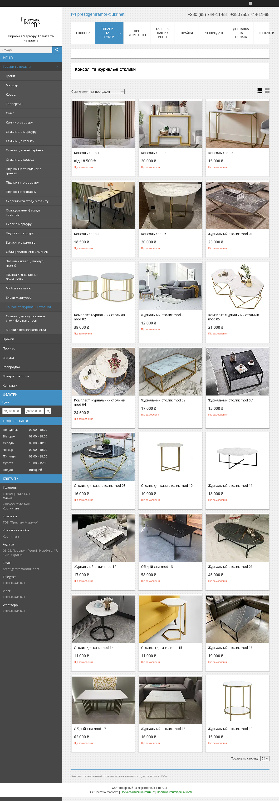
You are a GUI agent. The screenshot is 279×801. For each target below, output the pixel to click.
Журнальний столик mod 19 (230, 729)
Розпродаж (11, 367)
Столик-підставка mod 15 (161, 648)
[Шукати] (57, 49)
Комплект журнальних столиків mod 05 (233, 317)
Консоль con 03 (220, 153)
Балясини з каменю (20, 242)
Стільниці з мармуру (21, 131)
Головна (83, 33)
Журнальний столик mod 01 (230, 234)
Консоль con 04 (86, 234)
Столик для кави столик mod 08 (100, 485)
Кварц (10, 94)
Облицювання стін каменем (27, 252)
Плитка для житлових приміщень (22, 276)
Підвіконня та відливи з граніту (24, 171)
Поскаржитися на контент (137, 792)
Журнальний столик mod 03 (163, 315)
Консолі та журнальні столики (28, 307)
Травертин (14, 104)
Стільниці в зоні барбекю (25, 150)
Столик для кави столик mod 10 (167, 485)
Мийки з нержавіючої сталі (26, 330)
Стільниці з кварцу (20, 159)
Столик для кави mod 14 (93, 648)
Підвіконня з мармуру (22, 182)
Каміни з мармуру (19, 122)
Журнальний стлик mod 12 (95, 567)
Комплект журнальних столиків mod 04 (99, 402)
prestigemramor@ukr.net (21, 569)
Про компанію (137, 33)
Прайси (8, 339)
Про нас (9, 348)
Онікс (10, 113)
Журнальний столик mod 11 (230, 485)
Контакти (10, 385)
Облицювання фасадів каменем (23, 212)
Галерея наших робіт (163, 33)
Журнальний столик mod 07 (230, 400)
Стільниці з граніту (20, 141)
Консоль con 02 (153, 153)
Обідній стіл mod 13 (157, 567)
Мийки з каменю (18, 288)
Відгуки (8, 357)
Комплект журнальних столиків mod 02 (99, 317)
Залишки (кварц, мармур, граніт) (25, 263)
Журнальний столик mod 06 (230, 567)
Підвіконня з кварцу (21, 192)
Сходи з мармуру (19, 224)
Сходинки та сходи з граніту (27, 201)
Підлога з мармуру (20, 233)
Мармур (12, 85)
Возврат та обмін (16, 376)
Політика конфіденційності (174, 792)
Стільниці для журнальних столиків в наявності (25, 318)
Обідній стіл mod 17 (90, 729)
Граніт (10, 76)
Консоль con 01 (86, 153)
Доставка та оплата (241, 33)
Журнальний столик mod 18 (163, 729)
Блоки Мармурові (19, 297)
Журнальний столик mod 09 (163, 400)
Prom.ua (161, 788)
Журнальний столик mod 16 (230, 648)
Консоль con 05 (153, 234)
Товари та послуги (17, 66)
